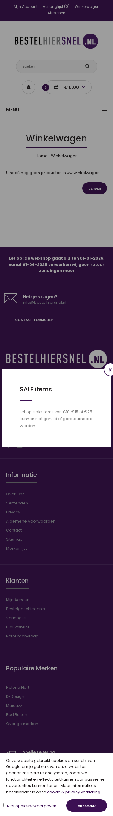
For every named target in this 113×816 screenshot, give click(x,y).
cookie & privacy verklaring (73, 792)
